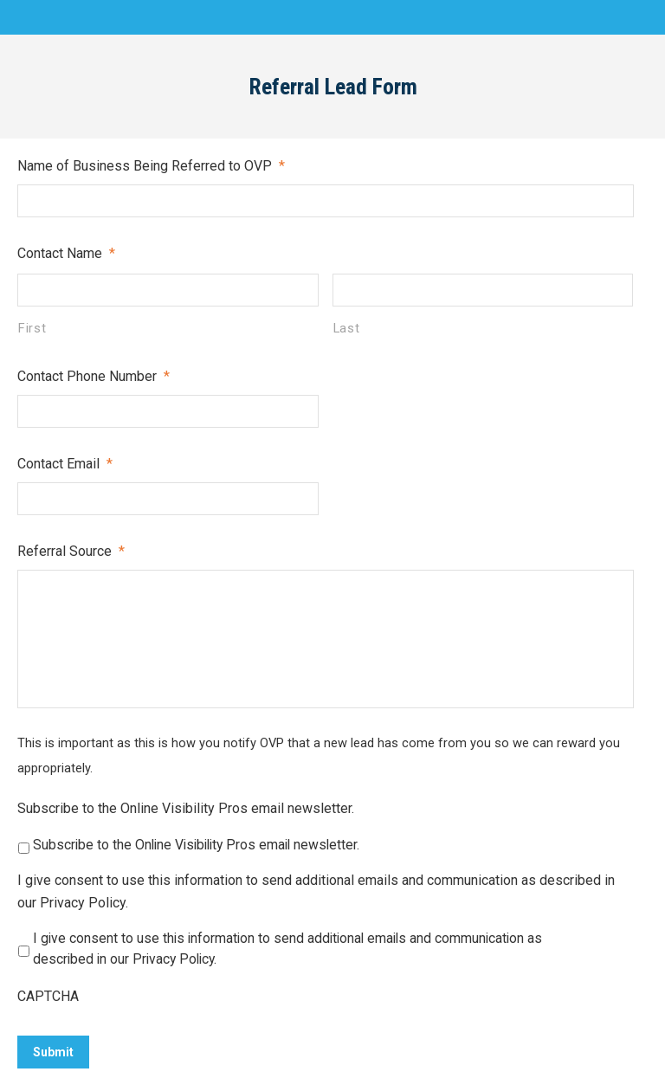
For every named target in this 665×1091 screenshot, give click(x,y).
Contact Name (66, 253)
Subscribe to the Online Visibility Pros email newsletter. (185, 808)
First (32, 328)
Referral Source (71, 551)
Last (346, 328)
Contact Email (65, 463)
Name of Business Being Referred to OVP (151, 166)
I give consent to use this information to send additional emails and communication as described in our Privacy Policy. (316, 891)
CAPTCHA (48, 996)
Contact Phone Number (93, 376)
